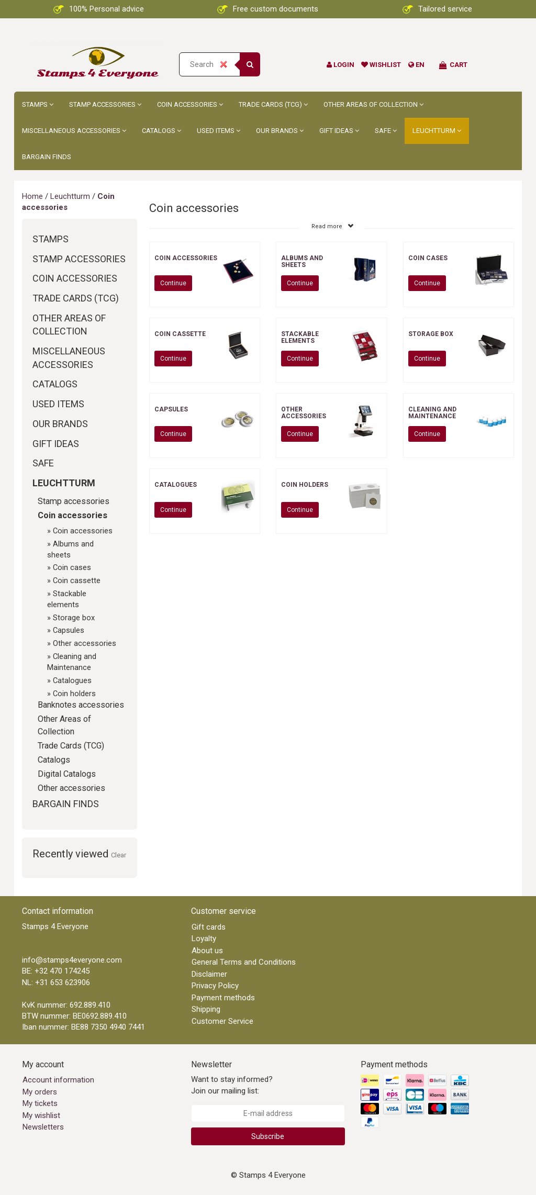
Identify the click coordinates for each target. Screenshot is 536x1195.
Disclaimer (209, 974)
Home (32, 196)
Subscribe (267, 1136)
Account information (58, 1080)
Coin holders (74, 693)
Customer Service (222, 1021)
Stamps (37, 104)
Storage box (74, 617)
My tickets (40, 1103)
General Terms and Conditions (244, 962)
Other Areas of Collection (373, 104)
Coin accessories (190, 104)
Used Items (218, 131)
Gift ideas (339, 131)
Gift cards (209, 927)
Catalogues (72, 680)
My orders (40, 1092)
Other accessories (84, 643)
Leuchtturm (436, 131)
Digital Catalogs (67, 774)
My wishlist (41, 1115)
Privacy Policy (215, 985)
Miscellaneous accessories (74, 131)
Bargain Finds (46, 157)
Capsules (68, 630)
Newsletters (43, 1127)
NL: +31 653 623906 (56, 982)
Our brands (280, 131)
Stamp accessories (105, 104)
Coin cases (72, 567)
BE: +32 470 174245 (56, 971)
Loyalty (204, 938)
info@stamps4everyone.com (72, 960)
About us (207, 950)
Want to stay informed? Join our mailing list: (232, 1085)
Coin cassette (76, 580)
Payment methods (223, 997)
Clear (118, 855)
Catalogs (161, 131)
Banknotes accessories (81, 705)
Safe (386, 131)
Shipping (206, 1009)
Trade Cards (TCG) (273, 104)
